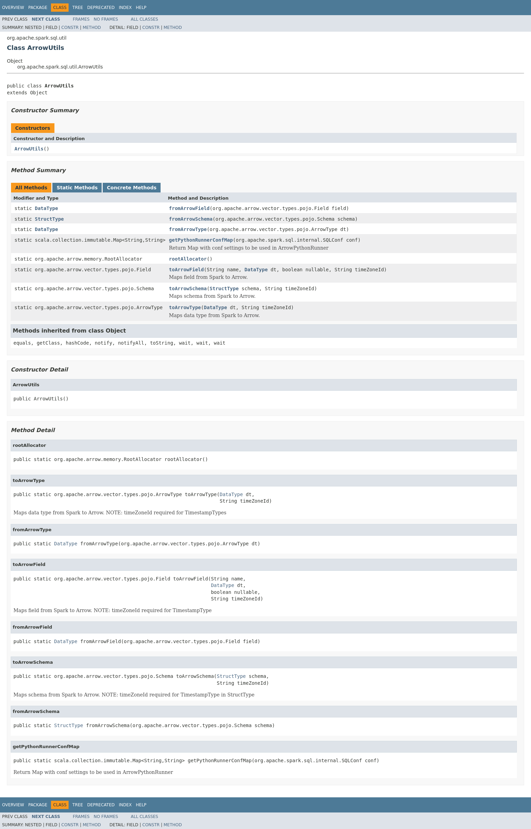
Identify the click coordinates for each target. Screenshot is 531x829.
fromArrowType (188, 229)
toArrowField (186, 269)
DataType (46, 208)
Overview (13, 7)
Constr (70, 27)
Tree (77, 7)
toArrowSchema (188, 288)
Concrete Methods (131, 187)
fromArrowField (189, 208)
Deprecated (101, 7)
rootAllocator (188, 259)
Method (92, 27)
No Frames (106, 19)
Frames (81, 19)
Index (125, 7)
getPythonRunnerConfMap (201, 240)
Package (37, 7)
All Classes (144, 19)
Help (141, 7)
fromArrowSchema (190, 219)
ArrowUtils (28, 148)
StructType (49, 219)
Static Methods (77, 187)
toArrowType (185, 307)
